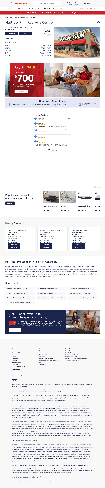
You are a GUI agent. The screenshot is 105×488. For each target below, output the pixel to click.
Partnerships (15, 358)
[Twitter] (13, 366)
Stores (11, 17)
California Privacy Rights (71, 356)
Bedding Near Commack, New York (47, 288)
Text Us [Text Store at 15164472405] (25, 33)
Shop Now (10, 203)
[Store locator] (67, 3)
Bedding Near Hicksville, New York (47, 293)
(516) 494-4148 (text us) (79, 243)
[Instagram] (20, 366)
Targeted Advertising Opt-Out (72, 360)
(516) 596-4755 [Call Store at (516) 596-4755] (9, 30)
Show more (15, 364)
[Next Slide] (98, 187)
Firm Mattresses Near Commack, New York (18, 302)
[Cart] (93, 3)
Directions (13, 247)
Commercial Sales (16, 352)
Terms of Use (68, 349)
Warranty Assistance (44, 354)
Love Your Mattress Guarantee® (20, 350)
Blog (13, 354)
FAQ (40, 362)
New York (17, 17)
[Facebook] (15, 366)
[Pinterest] (23, 366)
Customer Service (43, 352)
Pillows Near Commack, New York (16, 293)
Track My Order (42, 356)
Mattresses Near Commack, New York (79, 293)
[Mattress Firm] (21, 3)
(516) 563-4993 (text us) (46, 243)
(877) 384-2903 (16, 370)
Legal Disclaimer (69, 352)
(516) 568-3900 (44, 241)
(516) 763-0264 (12, 241)
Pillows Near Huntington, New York (79, 288)
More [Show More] (13, 403)
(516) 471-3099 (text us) (14, 243)
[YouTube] (18, 366)
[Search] (34, 3)
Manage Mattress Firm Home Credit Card (48, 360)
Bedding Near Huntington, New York (17, 288)
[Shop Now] (10, 203)
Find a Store (41, 350)
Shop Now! (75, 13)
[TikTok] (25, 366)
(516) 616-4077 (76, 241)
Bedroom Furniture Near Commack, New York (50, 298)
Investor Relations (16, 362)
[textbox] (48, 3)
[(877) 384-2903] (85, 3)
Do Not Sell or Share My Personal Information (76, 358)
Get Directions (11, 33)
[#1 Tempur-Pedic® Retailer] (88, 9)
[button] (12, 8)
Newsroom (14, 360)
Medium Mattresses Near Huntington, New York (82, 298)
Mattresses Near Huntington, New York (18, 298)
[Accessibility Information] (14, 380)
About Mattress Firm (17, 349)
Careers (14, 356)
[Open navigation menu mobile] (11, 2)
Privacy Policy (68, 350)
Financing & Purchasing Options (46, 358)
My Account (41, 349)
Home (6, 17)
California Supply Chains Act (72, 354)
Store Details (27, 247)
